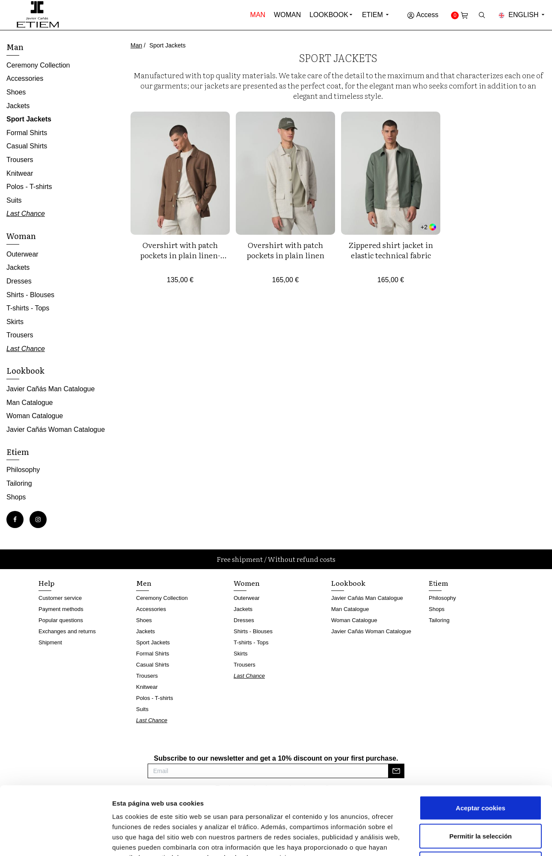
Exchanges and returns (67, 631)
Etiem (376, 14)
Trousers (19, 159)
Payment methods (61, 609)
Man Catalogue (29, 402)
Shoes (16, 92)
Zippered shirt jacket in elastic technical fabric (390, 250)
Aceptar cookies (480, 743)
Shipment (50, 642)
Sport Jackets (28, 119)
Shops (16, 497)
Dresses (19, 281)
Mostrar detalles (460, 839)
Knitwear (19, 173)
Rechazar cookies (481, 799)
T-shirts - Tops (27, 308)
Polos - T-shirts (29, 186)
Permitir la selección (480, 772)
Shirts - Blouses (30, 294)
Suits (14, 200)
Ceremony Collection (38, 65)
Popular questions (61, 620)
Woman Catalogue (34, 415)
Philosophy (23, 469)
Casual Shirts (26, 146)
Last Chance (25, 213)
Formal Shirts (26, 132)
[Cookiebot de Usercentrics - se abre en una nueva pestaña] (55, 839)
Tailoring (19, 483)
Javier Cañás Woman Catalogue (55, 429)
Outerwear (22, 254)
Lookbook (328, 14)
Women (247, 583)
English (522, 14)
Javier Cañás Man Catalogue (50, 389)
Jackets (18, 105)
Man (258, 14)
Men (143, 583)
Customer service (60, 598)
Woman (287, 14)
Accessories (24, 78)
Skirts (15, 321)
